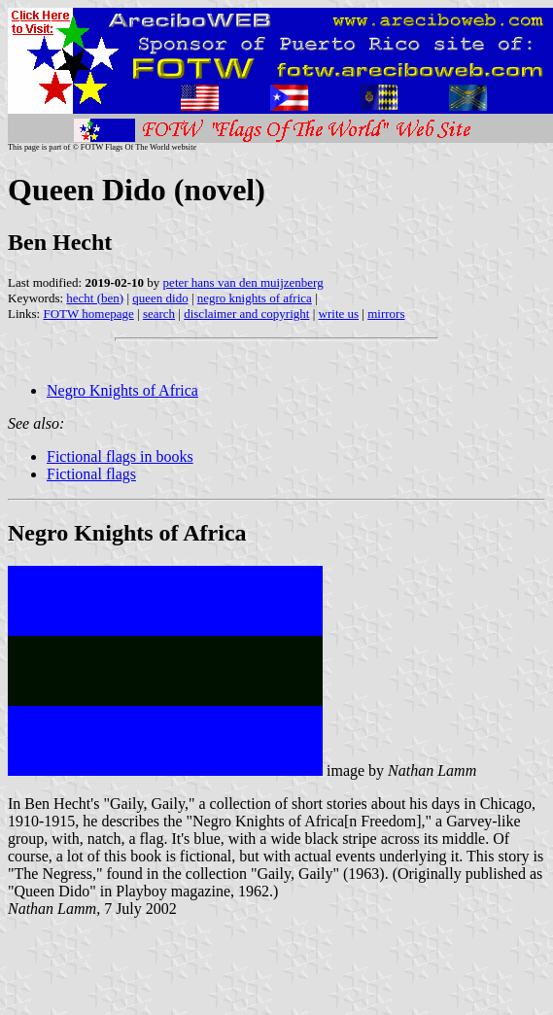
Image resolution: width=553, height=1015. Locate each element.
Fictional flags (91, 474)
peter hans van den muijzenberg (243, 282)
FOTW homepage (88, 313)
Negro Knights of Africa (122, 390)
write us (339, 313)
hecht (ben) (94, 298)
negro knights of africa (254, 298)
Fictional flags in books (120, 456)
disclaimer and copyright (246, 313)
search (159, 313)
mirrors (385, 313)
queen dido (160, 298)
